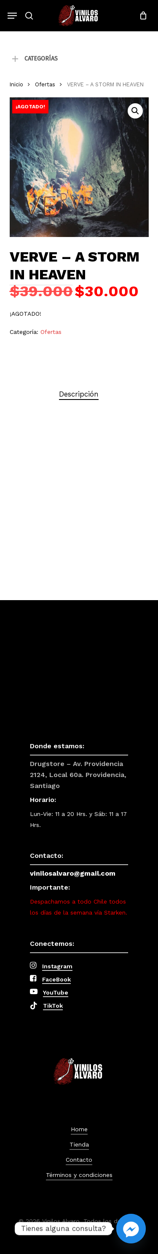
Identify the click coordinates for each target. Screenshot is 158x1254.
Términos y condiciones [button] (79, 1174)
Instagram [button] (57, 966)
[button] (12, 15)
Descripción (79, 394)
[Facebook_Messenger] (131, 1228)
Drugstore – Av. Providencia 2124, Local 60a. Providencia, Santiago (78, 775)
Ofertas (45, 84)
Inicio (16, 84)
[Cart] (141, 15)
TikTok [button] (53, 1005)
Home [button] (79, 1129)
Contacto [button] (79, 1159)
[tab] (79, 394)
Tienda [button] (79, 1144)
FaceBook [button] (56, 979)
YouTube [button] (55, 992)
